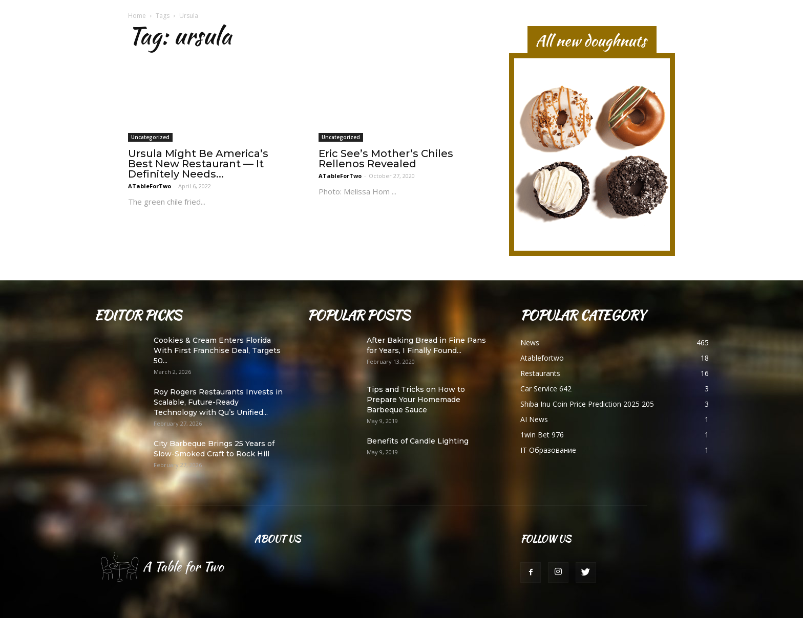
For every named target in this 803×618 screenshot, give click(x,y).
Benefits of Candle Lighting (418, 441)
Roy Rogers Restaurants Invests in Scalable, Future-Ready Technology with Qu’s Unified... (218, 402)
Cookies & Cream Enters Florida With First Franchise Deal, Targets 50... (217, 350)
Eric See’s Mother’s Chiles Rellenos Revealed (386, 158)
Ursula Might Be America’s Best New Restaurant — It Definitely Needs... (198, 163)
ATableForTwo (149, 186)
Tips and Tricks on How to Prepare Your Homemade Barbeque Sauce (416, 399)
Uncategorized (150, 137)
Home (137, 15)
